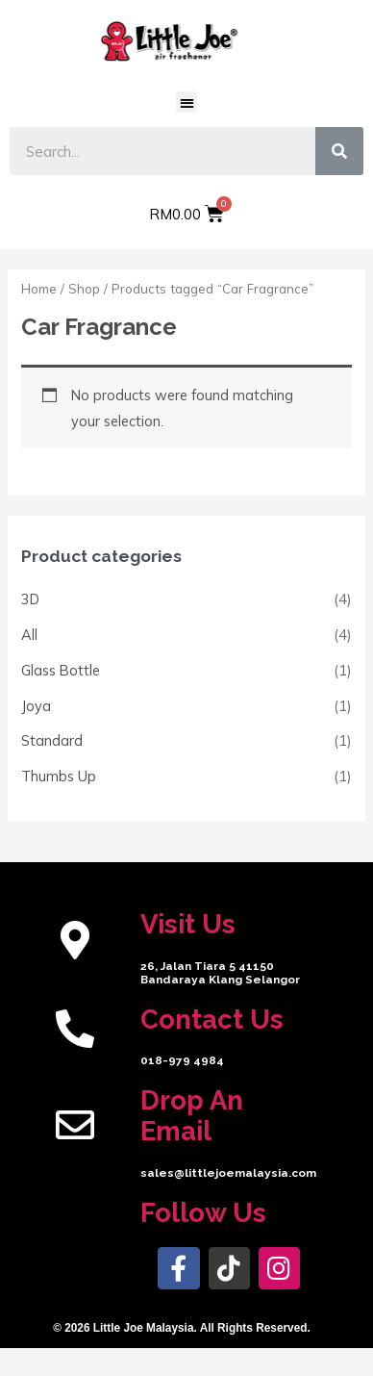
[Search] (339, 151)
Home (39, 288)
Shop (84, 288)
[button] (187, 102)
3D (30, 599)
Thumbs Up (58, 776)
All (29, 634)
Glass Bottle (60, 670)
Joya (36, 706)
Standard (52, 740)
